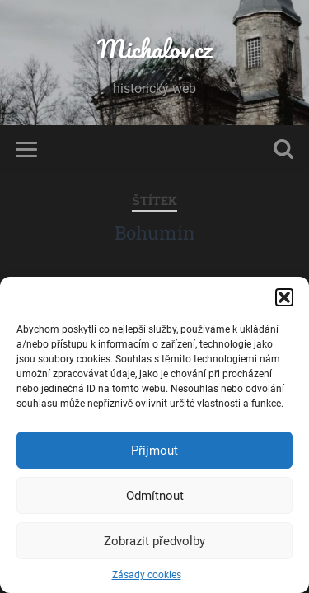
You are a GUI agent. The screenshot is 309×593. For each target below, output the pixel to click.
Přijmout (154, 450)
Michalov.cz (155, 49)
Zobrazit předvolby (154, 541)
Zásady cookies (146, 575)
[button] (284, 297)
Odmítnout (155, 495)
